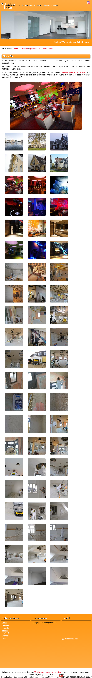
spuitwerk (33, 48)
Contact (55, 5)
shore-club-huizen (46, 48)
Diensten (28, 5)
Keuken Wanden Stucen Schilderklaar (72, 42)
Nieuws (47, 5)
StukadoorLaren (8, 6)
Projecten (38, 5)
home (16, 48)
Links (4, 638)
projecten (24, 48)
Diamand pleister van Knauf (73, 72)
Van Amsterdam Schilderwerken (47, 672)
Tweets (6, 633)
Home (21, 5)
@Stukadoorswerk (70, 639)
